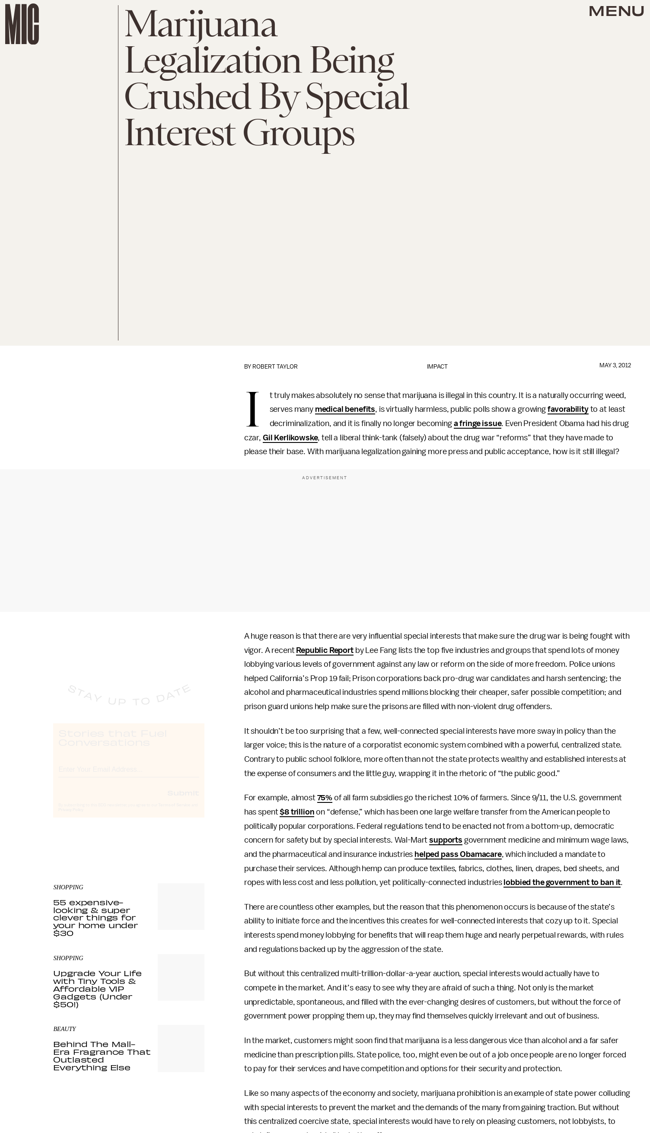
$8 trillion (297, 812)
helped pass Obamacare (458, 854)
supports (445, 840)
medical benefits (345, 409)
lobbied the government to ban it (562, 882)
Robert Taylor (275, 366)
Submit (183, 800)
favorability (568, 409)
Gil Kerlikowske (290, 437)
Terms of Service (174, 813)
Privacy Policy (70, 817)
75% (325, 797)
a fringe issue (478, 423)
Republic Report (325, 650)
